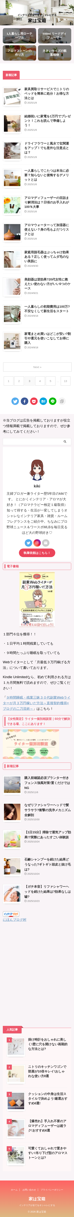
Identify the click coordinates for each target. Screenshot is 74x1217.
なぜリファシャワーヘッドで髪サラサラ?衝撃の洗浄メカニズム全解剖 (47, 810)
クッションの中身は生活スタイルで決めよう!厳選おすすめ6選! (47, 1098)
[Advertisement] (37, 974)
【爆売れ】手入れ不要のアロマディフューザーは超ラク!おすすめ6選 (47, 1125)
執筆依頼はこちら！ (37, 552)
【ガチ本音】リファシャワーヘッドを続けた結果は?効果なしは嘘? (47, 892)
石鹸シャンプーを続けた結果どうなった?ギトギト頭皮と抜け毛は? (47, 864)
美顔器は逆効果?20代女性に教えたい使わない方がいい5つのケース (47, 284)
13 (65, 381)
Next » (37, 367)
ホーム (14, 1190)
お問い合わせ (29, 1190)
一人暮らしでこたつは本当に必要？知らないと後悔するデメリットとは (46, 175)
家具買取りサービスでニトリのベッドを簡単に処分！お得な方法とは (46, 93)
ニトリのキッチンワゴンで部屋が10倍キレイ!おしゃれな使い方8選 (47, 1071)
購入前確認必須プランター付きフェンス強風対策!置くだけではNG (47, 783)
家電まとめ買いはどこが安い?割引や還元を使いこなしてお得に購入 (47, 338)
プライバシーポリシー (52, 1190)
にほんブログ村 (14, 920)
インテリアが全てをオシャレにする (37, 1205)
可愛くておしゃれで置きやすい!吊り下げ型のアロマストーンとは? (47, 1153)
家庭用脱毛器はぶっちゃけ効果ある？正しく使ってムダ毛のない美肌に (46, 257)
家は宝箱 (37, 20)
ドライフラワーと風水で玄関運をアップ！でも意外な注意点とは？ (46, 148)
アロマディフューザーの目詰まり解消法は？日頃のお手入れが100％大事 (46, 202)
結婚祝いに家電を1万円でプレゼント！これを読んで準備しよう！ (47, 121)
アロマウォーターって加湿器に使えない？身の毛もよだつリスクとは (46, 229)
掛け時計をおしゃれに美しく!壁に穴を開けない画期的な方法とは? (47, 1044)
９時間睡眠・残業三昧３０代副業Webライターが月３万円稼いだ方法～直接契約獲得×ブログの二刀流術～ (36, 703)
